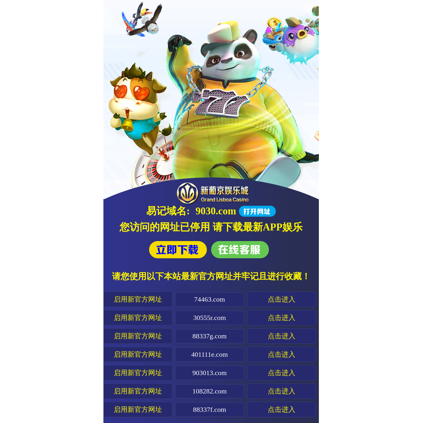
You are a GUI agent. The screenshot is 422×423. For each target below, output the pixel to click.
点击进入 (281, 299)
